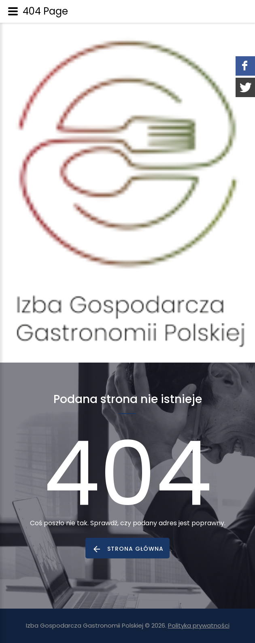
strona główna (135, 549)
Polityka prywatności (199, 625)
